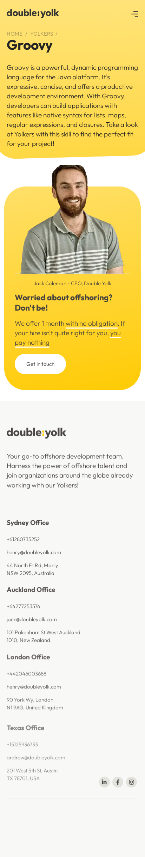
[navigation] (34, 13)
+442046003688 (26, 693)
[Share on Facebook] (117, 782)
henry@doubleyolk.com (34, 561)
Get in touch (40, 364)
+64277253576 (23, 620)
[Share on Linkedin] (104, 782)
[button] (134, 13)
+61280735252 (23, 548)
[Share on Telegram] (131, 782)
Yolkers (41, 33)
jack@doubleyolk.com (32, 633)
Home (14, 33)
